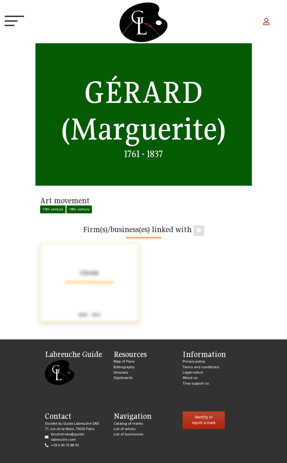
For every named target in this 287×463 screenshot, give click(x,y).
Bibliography (124, 367)
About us (190, 377)
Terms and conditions (201, 367)
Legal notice (193, 372)
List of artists (125, 429)
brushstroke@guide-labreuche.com (68, 437)
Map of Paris (124, 361)
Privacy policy (194, 361)
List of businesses (128, 434)
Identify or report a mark (203, 420)
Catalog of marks (128, 423)
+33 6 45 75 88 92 (65, 445)
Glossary (121, 372)
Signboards (123, 377)
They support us (196, 383)
